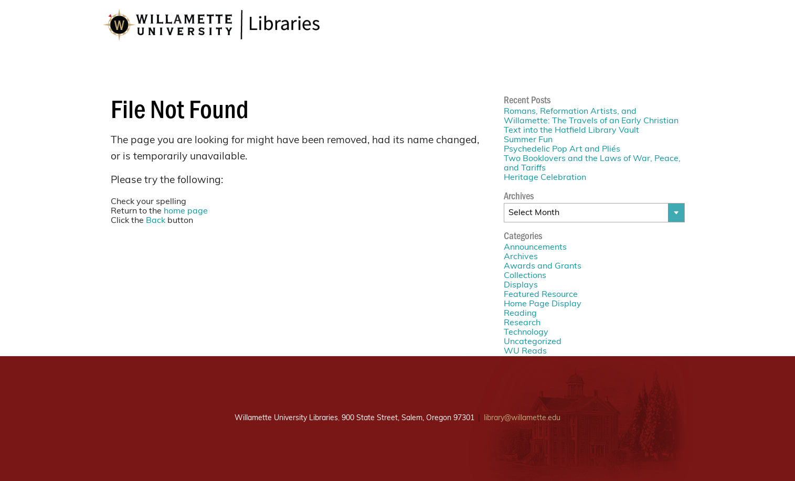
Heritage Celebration (545, 178)
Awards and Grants (542, 266)
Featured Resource (541, 295)
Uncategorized (532, 342)
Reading (520, 313)
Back (155, 221)
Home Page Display (542, 304)
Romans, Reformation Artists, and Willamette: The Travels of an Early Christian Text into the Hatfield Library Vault (591, 121)
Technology (526, 332)
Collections (525, 276)
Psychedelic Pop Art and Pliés (562, 149)
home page (186, 211)
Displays (521, 285)
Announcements (535, 247)
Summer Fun (528, 140)
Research (522, 323)
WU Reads (525, 351)
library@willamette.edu (522, 418)
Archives (521, 257)
